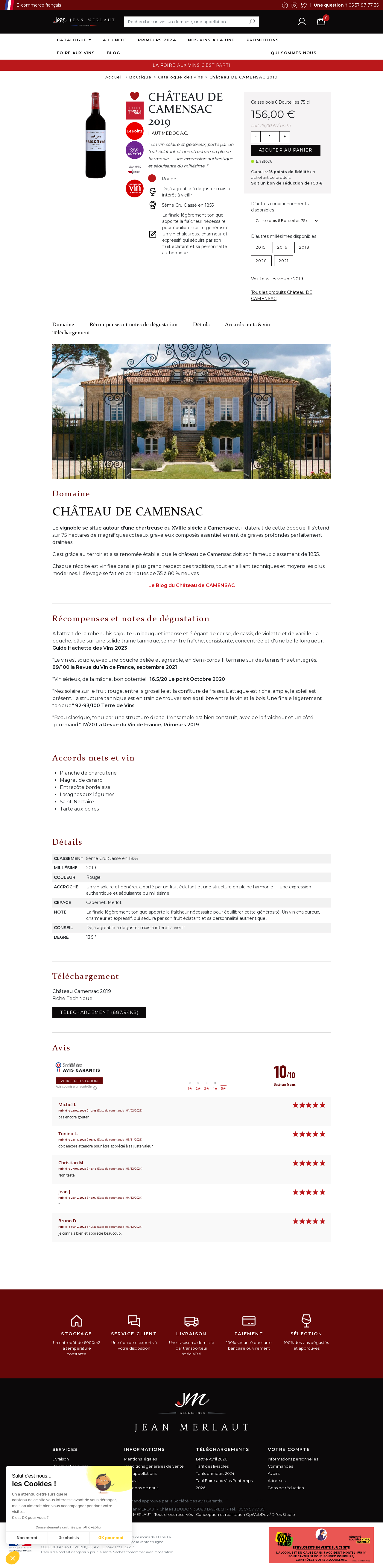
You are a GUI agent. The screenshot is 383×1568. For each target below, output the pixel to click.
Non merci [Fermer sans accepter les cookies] (26, 1537)
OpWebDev (257, 1514)
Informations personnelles (293, 1459)
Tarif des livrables (212, 1466)
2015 (260, 247)
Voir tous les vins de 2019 (277, 279)
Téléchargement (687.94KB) (99, 1012)
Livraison (60, 1459)
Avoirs (273, 1473)
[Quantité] (270, 136)
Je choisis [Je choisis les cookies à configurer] (69, 1537)
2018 (304, 247)
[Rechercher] (191, 21)
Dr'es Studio (283, 1514)
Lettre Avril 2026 (211, 1459)
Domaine (63, 324)
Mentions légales (140, 1459)
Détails (201, 324)
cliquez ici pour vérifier (246, 1501)
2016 (282, 247)
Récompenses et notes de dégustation (133, 324)
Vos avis (131, 1480)
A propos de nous (141, 1488)
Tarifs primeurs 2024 (215, 1473)
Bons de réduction (286, 1488)
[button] (12, 1558)
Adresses (276, 1480)
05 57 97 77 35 (364, 4)
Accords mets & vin (247, 324)
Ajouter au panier (286, 150)
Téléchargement (71, 332)
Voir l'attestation (79, 1081)
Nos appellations (140, 1473)
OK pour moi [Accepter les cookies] (110, 1537)
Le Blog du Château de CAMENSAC (191, 585)
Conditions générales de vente (154, 1466)
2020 (261, 260)
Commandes (280, 1466)
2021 (283, 260)
